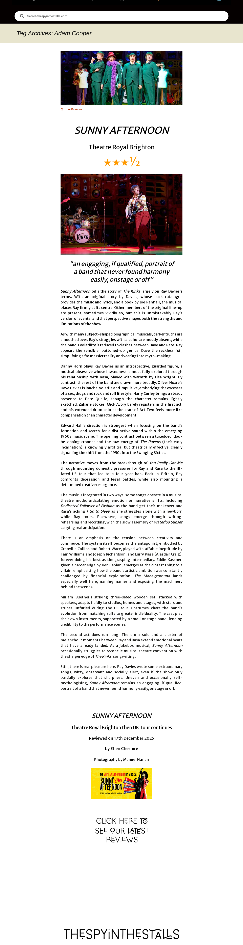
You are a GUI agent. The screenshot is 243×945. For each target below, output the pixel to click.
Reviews (76, 109)
